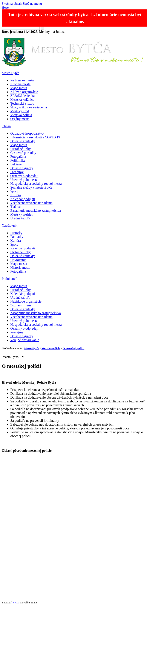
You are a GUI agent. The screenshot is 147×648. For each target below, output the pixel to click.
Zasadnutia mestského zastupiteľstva (35, 210)
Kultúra (15, 195)
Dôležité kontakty (22, 141)
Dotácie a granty (21, 168)
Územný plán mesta (24, 180)
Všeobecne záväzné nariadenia (31, 203)
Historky (16, 233)
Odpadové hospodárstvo (27, 133)
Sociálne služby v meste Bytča (31, 187)
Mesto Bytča (10, 73)
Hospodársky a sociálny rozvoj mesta (36, 183)
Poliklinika (17, 160)
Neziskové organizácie (25, 301)
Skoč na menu (32, 3)
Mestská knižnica (22, 99)
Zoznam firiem (20, 305)
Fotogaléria (18, 156)
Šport (14, 191)
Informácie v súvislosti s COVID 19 (35, 137)
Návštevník (9, 225)
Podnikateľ (9, 278)
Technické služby (22, 103)
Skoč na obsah (11, 3)
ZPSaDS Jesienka (22, 96)
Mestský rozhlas (21, 214)
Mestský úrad (19, 111)
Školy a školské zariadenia (28, 107)
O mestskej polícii (73, 348)
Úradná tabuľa (20, 218)
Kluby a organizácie (24, 92)
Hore (5, 7)
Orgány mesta (19, 119)
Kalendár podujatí (22, 199)
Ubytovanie (18, 260)
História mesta (20, 267)
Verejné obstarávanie (24, 340)
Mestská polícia (21, 115)
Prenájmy (16, 172)
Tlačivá (15, 206)
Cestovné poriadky (23, 152)
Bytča (15, 602)
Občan (6, 126)
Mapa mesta (18, 88)
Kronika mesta (20, 84)
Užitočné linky (20, 149)
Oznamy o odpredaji (24, 176)
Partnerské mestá (22, 80)
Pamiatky (16, 236)
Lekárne (15, 164)
